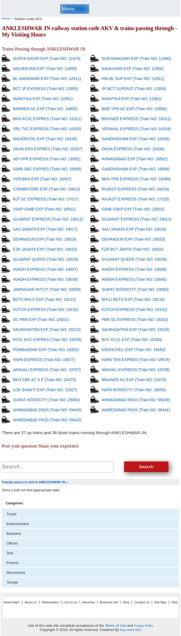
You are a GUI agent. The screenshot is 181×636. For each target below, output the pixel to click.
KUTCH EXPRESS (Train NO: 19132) (134, 309)
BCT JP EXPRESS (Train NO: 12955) (45, 88)
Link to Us (70, 602)
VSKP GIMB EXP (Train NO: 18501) (44, 209)
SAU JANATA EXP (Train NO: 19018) (134, 229)
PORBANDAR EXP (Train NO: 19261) (46, 349)
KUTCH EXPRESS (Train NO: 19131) (45, 309)
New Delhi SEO (130, 630)
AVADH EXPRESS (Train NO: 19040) (134, 279)
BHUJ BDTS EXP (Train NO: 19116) (133, 299)
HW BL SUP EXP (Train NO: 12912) (133, 78)
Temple (12, 582)
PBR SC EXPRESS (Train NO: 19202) (135, 319)
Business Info (109, 602)
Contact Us (141, 602)
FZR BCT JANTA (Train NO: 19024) (132, 249)
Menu (68, 9)
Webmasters (50, 602)
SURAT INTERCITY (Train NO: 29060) (46, 400)
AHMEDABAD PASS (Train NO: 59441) (136, 410)
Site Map (160, 602)
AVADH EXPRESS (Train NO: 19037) (45, 269)
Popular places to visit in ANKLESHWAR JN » (35, 482)
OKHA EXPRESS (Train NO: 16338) (133, 149)
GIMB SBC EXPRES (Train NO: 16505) (47, 169)
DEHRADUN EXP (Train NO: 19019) (44, 239)
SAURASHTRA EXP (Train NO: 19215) (47, 329)
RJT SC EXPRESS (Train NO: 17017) (45, 199)
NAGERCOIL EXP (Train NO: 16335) (45, 139)
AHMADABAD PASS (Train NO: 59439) (136, 400)
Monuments (15, 572)
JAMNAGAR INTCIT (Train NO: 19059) (47, 289)
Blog (126, 602)
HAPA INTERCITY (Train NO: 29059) (134, 390)
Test (9, 553)
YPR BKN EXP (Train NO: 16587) (42, 179)
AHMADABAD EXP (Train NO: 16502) (135, 159)
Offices (12, 543)
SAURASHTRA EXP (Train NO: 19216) (135, 329)
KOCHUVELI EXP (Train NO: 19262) (133, 349)
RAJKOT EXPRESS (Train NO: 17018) (135, 199)
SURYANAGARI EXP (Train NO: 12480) (136, 58)
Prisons (12, 563)
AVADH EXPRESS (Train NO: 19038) (134, 269)
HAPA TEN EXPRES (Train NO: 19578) (136, 359)
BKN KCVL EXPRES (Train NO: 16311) (47, 119)
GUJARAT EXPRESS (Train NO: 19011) (48, 219)
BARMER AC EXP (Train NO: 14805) (45, 109)
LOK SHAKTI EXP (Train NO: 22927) (45, 390)
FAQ (174, 602)
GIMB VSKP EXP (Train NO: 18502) (133, 209)
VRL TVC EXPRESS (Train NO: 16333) (47, 129)
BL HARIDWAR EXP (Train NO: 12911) (47, 78)
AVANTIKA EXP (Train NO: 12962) (131, 98)
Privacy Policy (143, 625)
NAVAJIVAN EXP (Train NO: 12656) (133, 68)
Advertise (88, 602)
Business (13, 533)
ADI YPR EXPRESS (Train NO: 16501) (46, 159)
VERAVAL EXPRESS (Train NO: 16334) (136, 129)
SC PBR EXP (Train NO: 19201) (41, 319)
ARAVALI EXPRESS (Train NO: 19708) (135, 369)
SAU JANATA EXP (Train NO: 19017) (45, 229)
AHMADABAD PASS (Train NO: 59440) (47, 410)
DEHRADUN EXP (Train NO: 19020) (133, 239)
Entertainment (17, 524)
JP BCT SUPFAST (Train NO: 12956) (134, 88)
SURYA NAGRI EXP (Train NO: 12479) (46, 58)
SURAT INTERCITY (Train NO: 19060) (135, 289)
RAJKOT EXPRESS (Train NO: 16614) (135, 189)
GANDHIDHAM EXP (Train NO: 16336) (136, 139)
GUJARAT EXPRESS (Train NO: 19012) (136, 219)
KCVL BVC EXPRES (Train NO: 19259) (47, 339)
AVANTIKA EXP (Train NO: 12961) (43, 98)
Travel (11, 514)
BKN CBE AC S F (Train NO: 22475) (44, 380)
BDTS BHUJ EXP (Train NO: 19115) (44, 299)
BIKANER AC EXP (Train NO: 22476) (134, 380)
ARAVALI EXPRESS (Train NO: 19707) (47, 369)
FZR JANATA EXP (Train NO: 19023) (45, 249)
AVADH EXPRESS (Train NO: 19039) (45, 279)
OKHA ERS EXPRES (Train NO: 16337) (47, 149)
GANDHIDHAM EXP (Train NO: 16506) (136, 169)
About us (31, 602)
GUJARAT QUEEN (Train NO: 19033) (45, 259)
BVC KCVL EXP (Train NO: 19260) (132, 339)
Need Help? (12, 602)
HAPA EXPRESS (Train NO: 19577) (44, 359)
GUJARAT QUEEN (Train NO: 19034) (134, 259)
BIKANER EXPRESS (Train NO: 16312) (136, 119)
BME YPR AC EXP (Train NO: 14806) (134, 109)
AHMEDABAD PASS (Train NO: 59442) (47, 420)
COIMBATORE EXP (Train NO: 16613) (46, 189)
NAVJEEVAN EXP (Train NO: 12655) (45, 68)
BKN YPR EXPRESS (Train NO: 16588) (136, 179)
